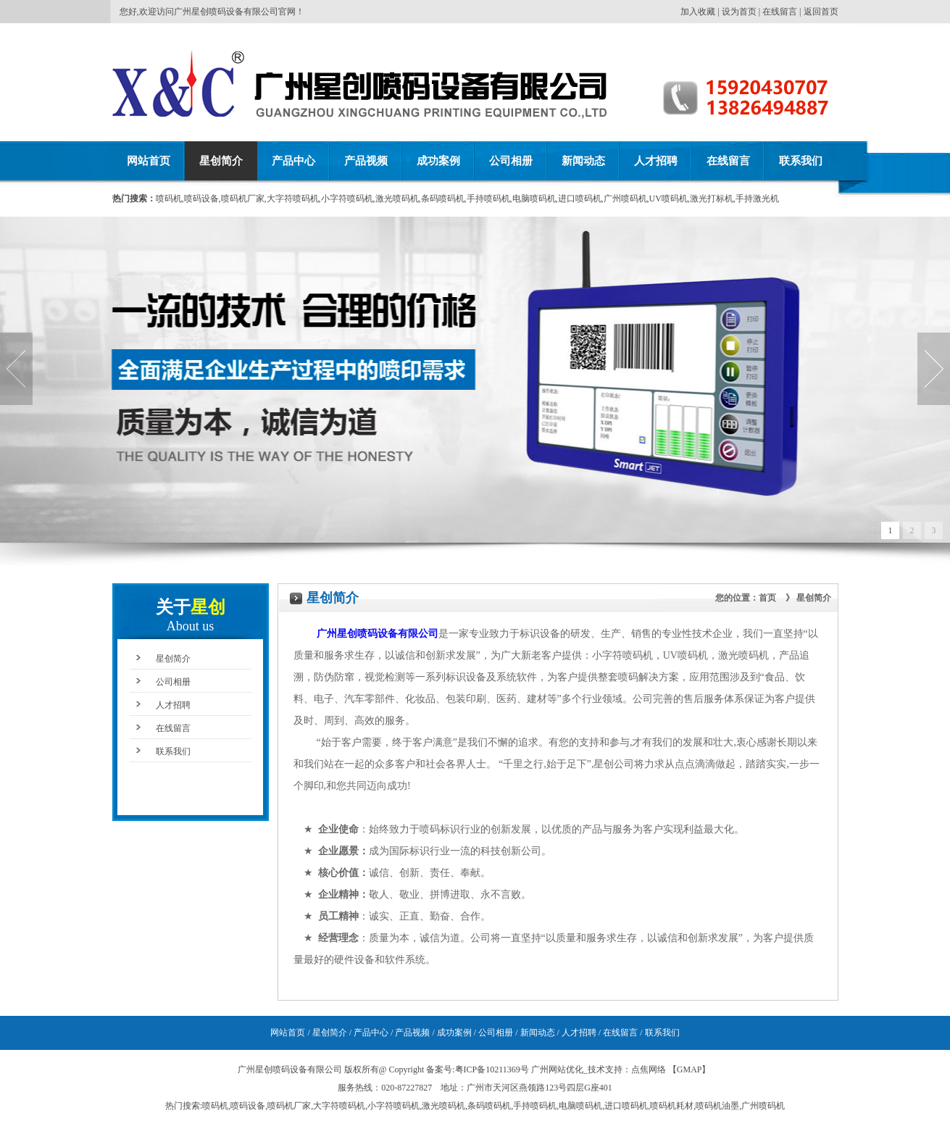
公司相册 (511, 161)
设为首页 (739, 12)
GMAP (689, 1069)
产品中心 (293, 161)
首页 (767, 598)
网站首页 (148, 161)
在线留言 (779, 12)
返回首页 (821, 12)
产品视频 (366, 161)
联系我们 (800, 161)
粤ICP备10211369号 (492, 1069)
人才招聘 (656, 161)
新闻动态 (583, 161)
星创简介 (221, 161)
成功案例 (438, 161)
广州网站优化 (557, 1069)
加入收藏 (697, 12)
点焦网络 (648, 1069)
